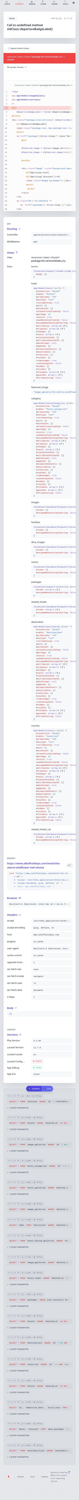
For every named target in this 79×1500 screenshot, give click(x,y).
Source (20, 1477)
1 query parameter (17, 1108)
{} (52, 274)
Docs (32, 1477)
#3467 (67, 627)
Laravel (44, 1477)
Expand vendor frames (18, 48)
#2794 (60, 288)
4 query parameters (18, 1435)
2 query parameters (18, 1328)
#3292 (62, 730)
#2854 (72, 403)
